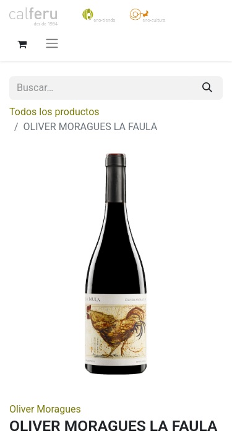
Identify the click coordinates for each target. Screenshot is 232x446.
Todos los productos (54, 112)
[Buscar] (207, 88)
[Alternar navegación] (52, 43)
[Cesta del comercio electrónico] (21, 42)
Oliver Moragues (45, 409)
